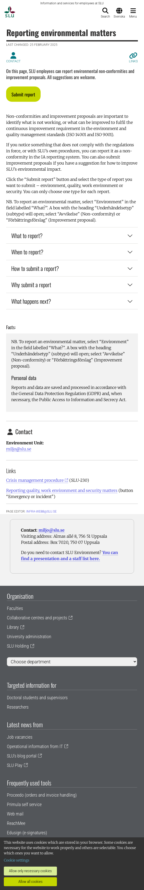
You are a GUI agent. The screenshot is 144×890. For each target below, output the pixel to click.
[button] (23, 94)
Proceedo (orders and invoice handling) (42, 795)
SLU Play (14, 765)
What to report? (72, 235)
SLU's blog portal (22, 755)
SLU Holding (18, 646)
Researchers (18, 707)
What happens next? (72, 301)
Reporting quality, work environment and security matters (61, 490)
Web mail (15, 813)
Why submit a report (72, 284)
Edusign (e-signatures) (27, 832)
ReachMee (16, 823)
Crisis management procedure (35, 480)
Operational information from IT (35, 746)
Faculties (15, 608)
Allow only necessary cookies (30, 871)
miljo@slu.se (18, 448)
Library (13, 627)
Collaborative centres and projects (37, 617)
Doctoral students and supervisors (37, 697)
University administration (29, 636)
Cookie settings (16, 860)
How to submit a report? (72, 268)
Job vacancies (19, 737)
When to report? (72, 251)
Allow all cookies (30, 881)
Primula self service (24, 804)
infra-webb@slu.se (41, 511)
